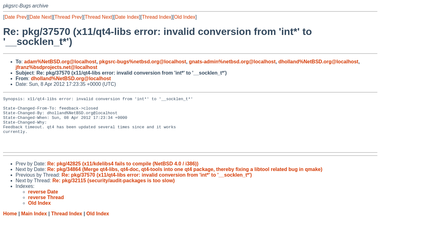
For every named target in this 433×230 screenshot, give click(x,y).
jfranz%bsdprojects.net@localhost (56, 67)
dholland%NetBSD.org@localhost (318, 61)
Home (10, 224)
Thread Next (98, 17)
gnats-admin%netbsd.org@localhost (232, 61)
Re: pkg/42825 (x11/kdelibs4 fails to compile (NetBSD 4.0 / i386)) (122, 174)
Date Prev (15, 17)
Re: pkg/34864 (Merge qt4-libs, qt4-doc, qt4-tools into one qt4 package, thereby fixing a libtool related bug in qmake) (184, 179)
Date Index (127, 17)
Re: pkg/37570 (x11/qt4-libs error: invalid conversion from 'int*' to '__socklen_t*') (156, 185)
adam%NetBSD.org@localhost (60, 61)
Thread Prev (68, 17)
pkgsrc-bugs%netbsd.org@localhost (142, 61)
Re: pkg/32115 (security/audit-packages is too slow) (113, 190)
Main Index (34, 224)
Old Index (184, 17)
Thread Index (156, 17)
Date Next (40, 17)
